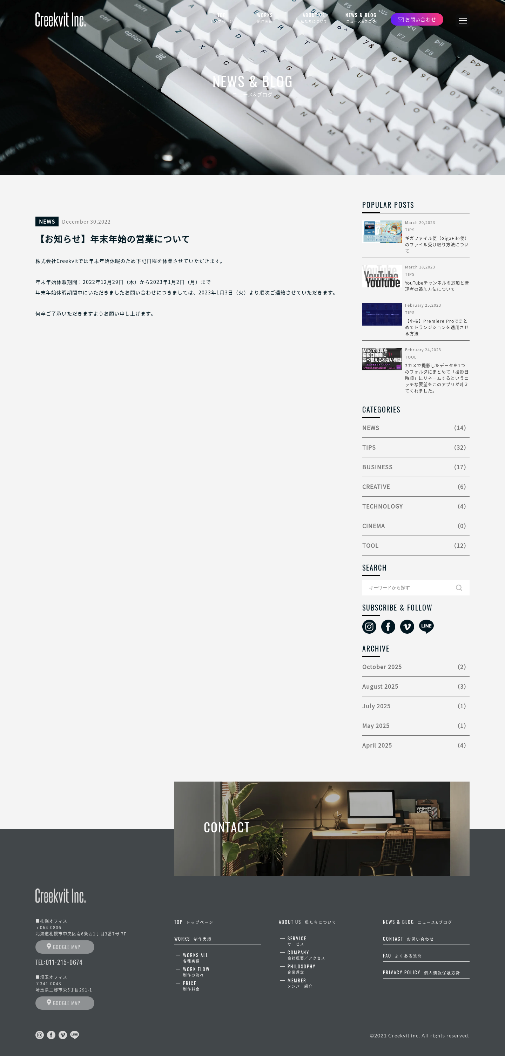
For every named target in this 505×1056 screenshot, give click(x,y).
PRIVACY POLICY (421, 972)
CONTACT (408, 938)
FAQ (402, 955)
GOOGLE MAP (66, 947)
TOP (221, 18)
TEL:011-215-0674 (59, 962)
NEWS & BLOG (361, 18)
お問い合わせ (420, 19)
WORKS (264, 18)
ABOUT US (313, 18)
